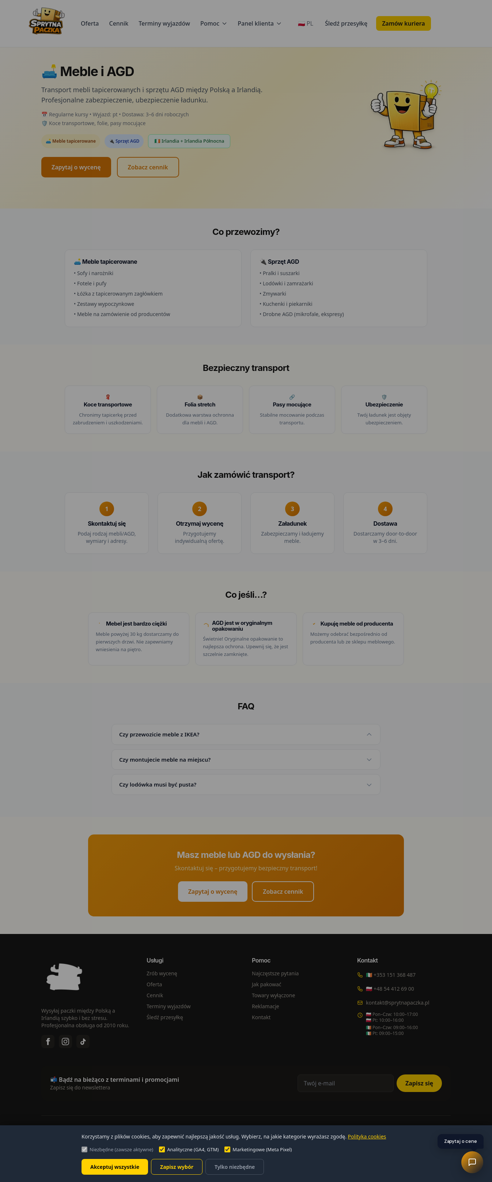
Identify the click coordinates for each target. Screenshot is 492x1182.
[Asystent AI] (472, 1162)
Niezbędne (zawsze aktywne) (117, 1149)
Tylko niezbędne (235, 1166)
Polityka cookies (367, 1136)
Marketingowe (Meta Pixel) (258, 1149)
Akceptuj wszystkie (114, 1166)
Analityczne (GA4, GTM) (189, 1149)
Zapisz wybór (176, 1166)
